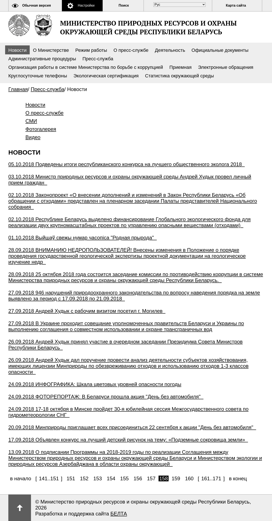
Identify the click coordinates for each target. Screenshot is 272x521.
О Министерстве (51, 50)
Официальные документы (219, 50)
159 (176, 478)
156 (138, 478)
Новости (17, 50)
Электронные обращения (225, 67)
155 (124, 478)
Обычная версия (36, 5)
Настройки (86, 5)
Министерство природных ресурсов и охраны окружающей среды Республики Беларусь (148, 27)
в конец (238, 478)
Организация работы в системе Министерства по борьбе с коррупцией (85, 67)
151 (70, 478)
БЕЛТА (118, 514)
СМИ (31, 121)
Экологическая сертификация (106, 75)
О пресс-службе (130, 50)
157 (151, 478)
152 (84, 478)
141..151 (49, 478)
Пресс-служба (97, 58)
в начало (20, 478)
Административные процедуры (42, 58)
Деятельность (170, 50)
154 (111, 478)
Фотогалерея (40, 129)
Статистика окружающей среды (179, 75)
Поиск (124, 5)
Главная (18, 89)
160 (189, 478)
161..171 (211, 478)
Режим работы (91, 50)
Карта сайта (236, 5)
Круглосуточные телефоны (37, 75)
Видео (32, 137)
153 (97, 478)
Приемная (180, 67)
